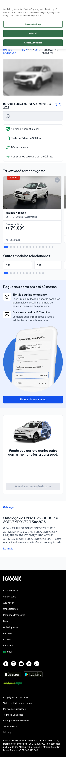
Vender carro (9, 596)
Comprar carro (10, 590)
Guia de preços (10, 627)
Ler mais (10, 548)
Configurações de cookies (16, 720)
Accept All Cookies (33, 43)
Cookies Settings (33, 24)
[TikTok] (36, 663)
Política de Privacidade (14, 709)
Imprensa (8, 645)
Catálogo (8, 507)
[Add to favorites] (57, 180)
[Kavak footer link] (12, 580)
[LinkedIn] (28, 663)
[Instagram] (13, 663)
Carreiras (7, 633)
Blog (5, 621)
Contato (7, 639)
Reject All (33, 33)
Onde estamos (10, 609)
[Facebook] (5, 663)
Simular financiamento (33, 399)
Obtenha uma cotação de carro (33, 486)
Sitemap (7, 732)
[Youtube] (21, 663)
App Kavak (8, 602)
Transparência (10, 726)
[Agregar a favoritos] (61, 104)
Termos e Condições (13, 715)
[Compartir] (55, 104)
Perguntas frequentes (14, 615)
